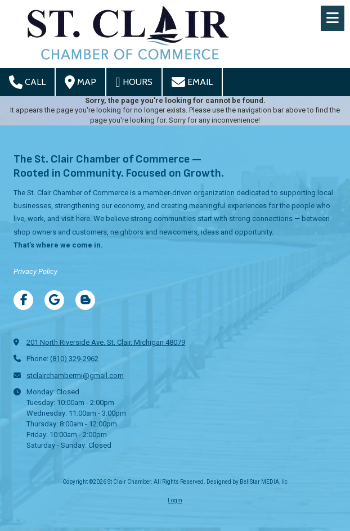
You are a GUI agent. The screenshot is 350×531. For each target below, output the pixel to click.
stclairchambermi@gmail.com (75, 375)
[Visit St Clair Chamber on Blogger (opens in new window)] (85, 300)
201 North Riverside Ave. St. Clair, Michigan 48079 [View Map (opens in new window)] (105, 342)
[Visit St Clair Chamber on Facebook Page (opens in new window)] (23, 300)
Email (192, 82)
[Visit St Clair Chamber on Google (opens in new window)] (54, 300)
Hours (133, 82)
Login (175, 500)
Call (27, 82)
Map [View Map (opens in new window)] (80, 82)
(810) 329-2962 (74, 358)
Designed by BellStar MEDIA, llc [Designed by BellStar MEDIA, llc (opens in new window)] (247, 482)
